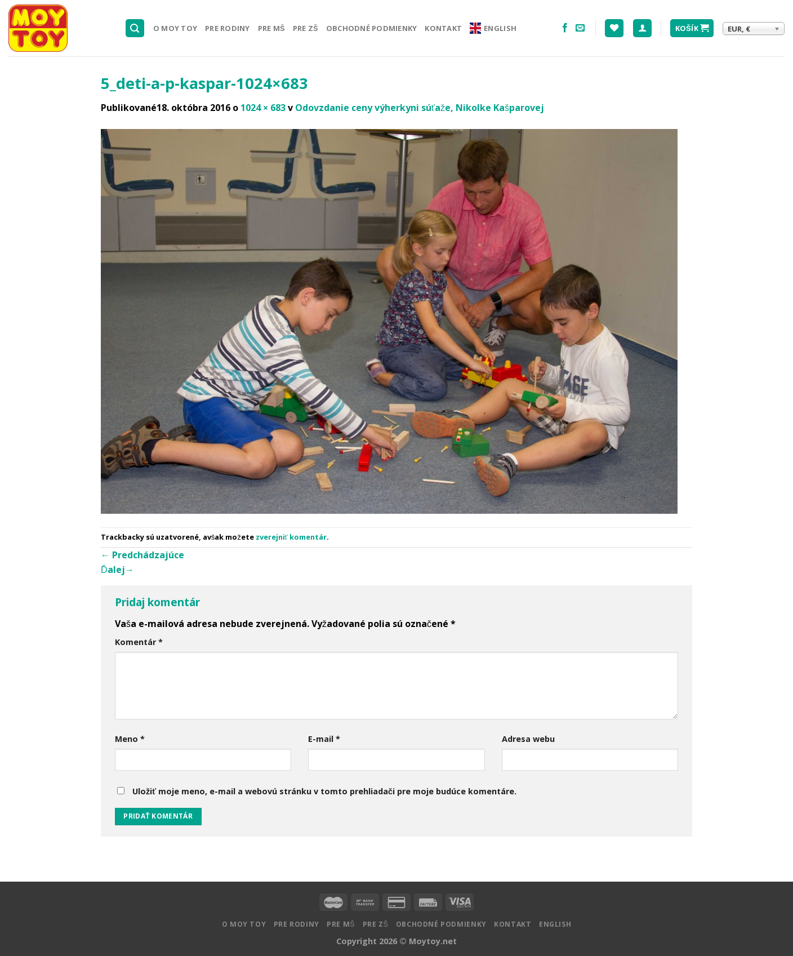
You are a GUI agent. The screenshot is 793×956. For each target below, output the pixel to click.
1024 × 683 (263, 107)
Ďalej (117, 569)
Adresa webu (528, 738)
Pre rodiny (227, 28)
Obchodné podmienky (371, 28)
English (493, 28)
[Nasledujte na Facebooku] (564, 28)
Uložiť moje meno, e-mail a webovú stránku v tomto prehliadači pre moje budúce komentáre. (324, 791)
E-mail (324, 738)
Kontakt (443, 28)
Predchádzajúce (142, 555)
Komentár (139, 642)
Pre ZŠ (305, 28)
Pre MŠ (271, 28)
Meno (130, 738)
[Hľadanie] (135, 28)
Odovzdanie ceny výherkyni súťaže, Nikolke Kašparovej (419, 107)
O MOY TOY (175, 28)
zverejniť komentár (291, 537)
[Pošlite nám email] (580, 28)
